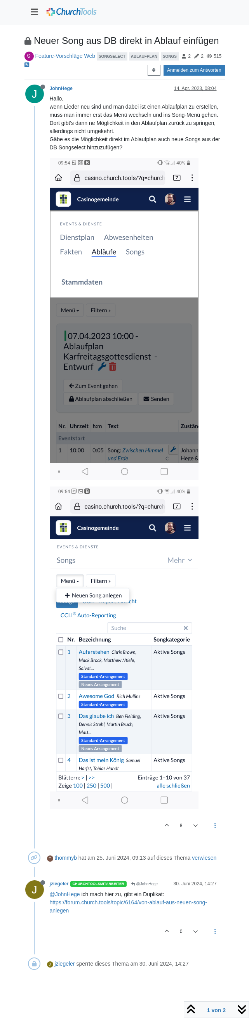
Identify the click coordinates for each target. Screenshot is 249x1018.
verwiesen (204, 858)
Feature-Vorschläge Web (65, 56)
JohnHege (61, 88)
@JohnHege (144, 884)
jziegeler (59, 883)
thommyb (65, 858)
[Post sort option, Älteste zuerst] (154, 70)
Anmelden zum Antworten (194, 70)
